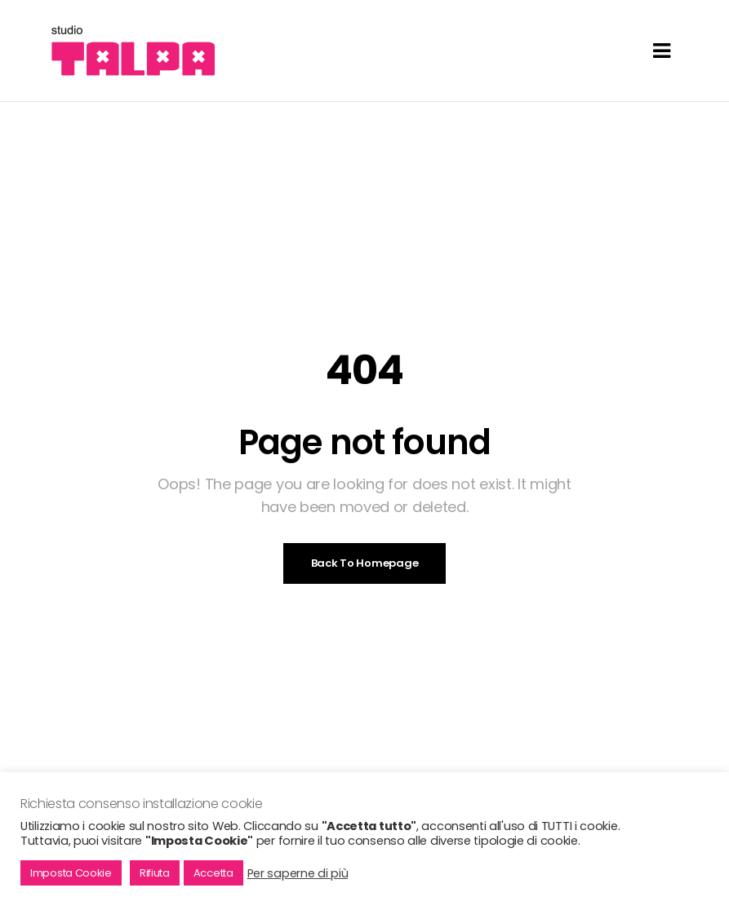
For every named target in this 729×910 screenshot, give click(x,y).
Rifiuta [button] (155, 873)
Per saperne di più (298, 873)
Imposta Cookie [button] (71, 873)
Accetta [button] (213, 873)
